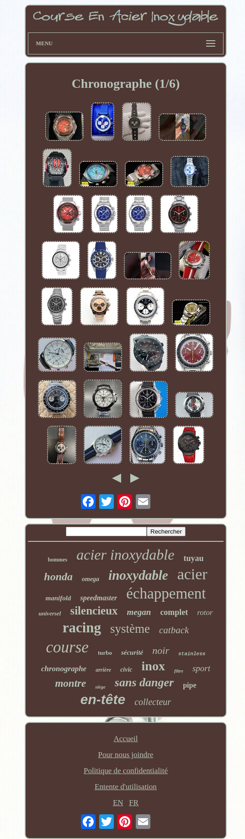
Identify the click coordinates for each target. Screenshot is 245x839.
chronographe (63, 668)
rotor (205, 612)
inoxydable (138, 575)
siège (100, 686)
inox (153, 666)
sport (201, 668)
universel (49, 613)
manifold (58, 598)
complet (174, 612)
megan (139, 612)
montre (70, 683)
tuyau (193, 558)
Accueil (126, 738)
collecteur (152, 702)
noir (160, 650)
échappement (166, 593)
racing (82, 628)
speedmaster (98, 598)
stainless (191, 654)
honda (58, 576)
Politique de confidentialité (126, 770)
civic (126, 669)
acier (192, 574)
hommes (58, 559)
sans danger (144, 682)
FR (133, 802)
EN (118, 802)
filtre (178, 670)
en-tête (102, 699)
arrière (103, 670)
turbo (105, 652)
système (130, 629)
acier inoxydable (125, 554)
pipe (189, 685)
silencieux (93, 610)
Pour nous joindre (126, 754)
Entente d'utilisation (126, 786)
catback (174, 630)
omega (90, 579)
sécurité (132, 652)
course (67, 647)
